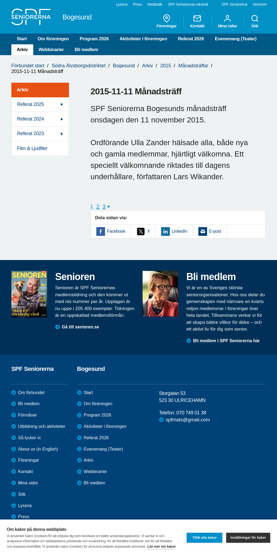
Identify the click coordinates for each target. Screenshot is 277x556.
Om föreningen (53, 38)
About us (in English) (38, 449)
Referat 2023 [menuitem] (30, 133)
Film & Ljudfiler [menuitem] (32, 148)
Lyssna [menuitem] (121, 4)
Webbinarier (51, 49)
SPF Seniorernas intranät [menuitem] (188, 4)
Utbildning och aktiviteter (41, 426)
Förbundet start (27, 65)
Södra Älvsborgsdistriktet (78, 65)
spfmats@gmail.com (188, 419)
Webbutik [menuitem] (154, 4)
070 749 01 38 (191, 412)
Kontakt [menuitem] (197, 21)
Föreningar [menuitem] (167, 21)
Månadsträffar (194, 65)
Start (22, 38)
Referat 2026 (191, 38)
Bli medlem (86, 49)
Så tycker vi (29, 437)
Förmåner (27, 415)
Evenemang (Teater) (235, 38)
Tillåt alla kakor (204, 538)
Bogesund (124, 65)
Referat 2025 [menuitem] (30, 104)
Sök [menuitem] (255, 21)
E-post (215, 231)
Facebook (116, 231)
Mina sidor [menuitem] (227, 21)
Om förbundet (31, 392)
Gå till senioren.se (80, 327)
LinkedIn (179, 231)
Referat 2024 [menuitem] (30, 119)
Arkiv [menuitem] (22, 89)
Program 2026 (94, 38)
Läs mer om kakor (161, 546)
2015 (165, 65)
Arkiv (22, 49)
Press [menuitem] (137, 4)
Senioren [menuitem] (260, 4)
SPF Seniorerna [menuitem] (234, 4)
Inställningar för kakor (248, 538)
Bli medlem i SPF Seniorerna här (226, 340)
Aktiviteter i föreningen (143, 38)
